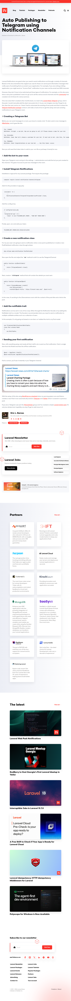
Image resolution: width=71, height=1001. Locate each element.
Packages (31, 10)
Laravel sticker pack (60, 405)
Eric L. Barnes (22, 35)
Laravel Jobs (32, 977)
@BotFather (5, 123)
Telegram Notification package (11, 108)
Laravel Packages (16, 967)
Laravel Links (32, 964)
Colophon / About (56, 989)
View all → (57, 515)
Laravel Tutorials (13, 422)
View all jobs (11, 468)
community (62, 94)
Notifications (24, 422)
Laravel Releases (15, 974)
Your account (32, 980)
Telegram (37, 398)
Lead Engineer (57, 457)
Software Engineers (58, 472)
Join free (36, 446)
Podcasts (51, 10)
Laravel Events (15, 971)
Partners (16, 515)
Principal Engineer (58, 468)
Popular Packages (34, 971)
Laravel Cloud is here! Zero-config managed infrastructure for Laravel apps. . (35, 1)
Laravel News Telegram (50, 101)
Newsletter (41, 10)
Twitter (45, 398)
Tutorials (22, 10)
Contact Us (13, 980)
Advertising (14, 977)
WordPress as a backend (29, 396)
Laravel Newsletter (16, 964)
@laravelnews (28, 405)
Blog (14, 10)
